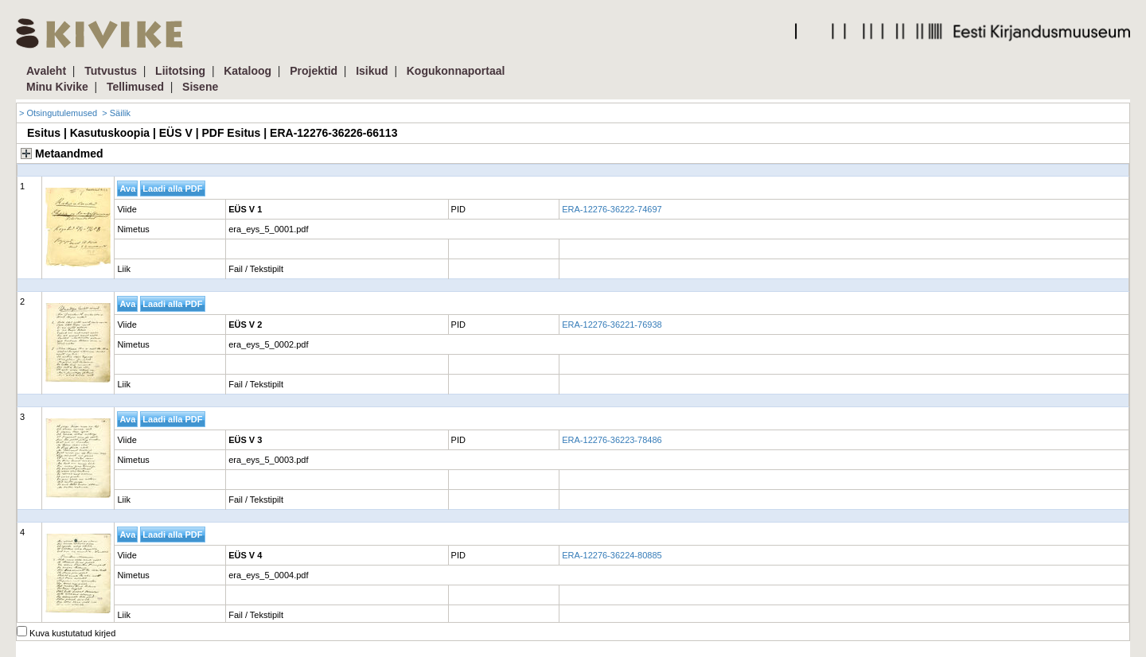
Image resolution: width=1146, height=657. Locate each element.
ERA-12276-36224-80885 (611, 555)
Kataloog (247, 70)
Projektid (313, 70)
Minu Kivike (57, 86)
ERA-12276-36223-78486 (611, 440)
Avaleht (46, 70)
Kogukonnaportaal (456, 70)
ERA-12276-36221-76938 (611, 324)
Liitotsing (180, 70)
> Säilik (116, 113)
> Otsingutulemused (58, 113)
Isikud (372, 70)
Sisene (200, 86)
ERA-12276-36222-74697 (611, 209)
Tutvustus (110, 70)
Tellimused (135, 86)
